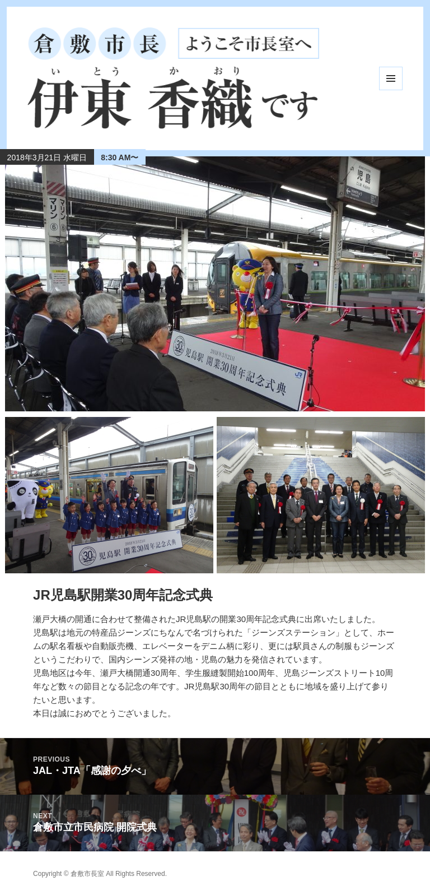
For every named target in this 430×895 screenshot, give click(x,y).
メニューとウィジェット (391, 78)
